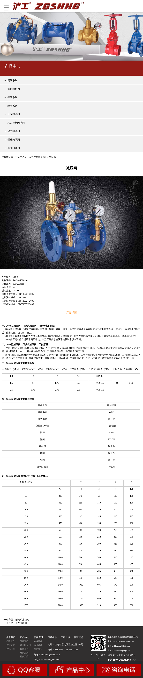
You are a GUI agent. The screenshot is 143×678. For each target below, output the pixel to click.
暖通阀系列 (14, 139)
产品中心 (19, 157)
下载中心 (52, 637)
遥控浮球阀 (21, 623)
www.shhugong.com (50, 659)
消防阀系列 (14, 131)
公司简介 (10, 641)
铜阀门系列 (14, 148)
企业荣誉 (10, 645)
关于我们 (10, 637)
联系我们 (78, 637)
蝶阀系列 (12, 97)
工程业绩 (65, 637)
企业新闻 (38, 641)
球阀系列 (12, 106)
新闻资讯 (38, 637)
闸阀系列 (12, 80)
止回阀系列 (14, 114)
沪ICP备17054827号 (127, 655)
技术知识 (38, 649)
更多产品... (25, 656)
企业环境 (10, 649)
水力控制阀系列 (16, 122)
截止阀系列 (14, 89)
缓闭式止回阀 (22, 619)
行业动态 (38, 645)
